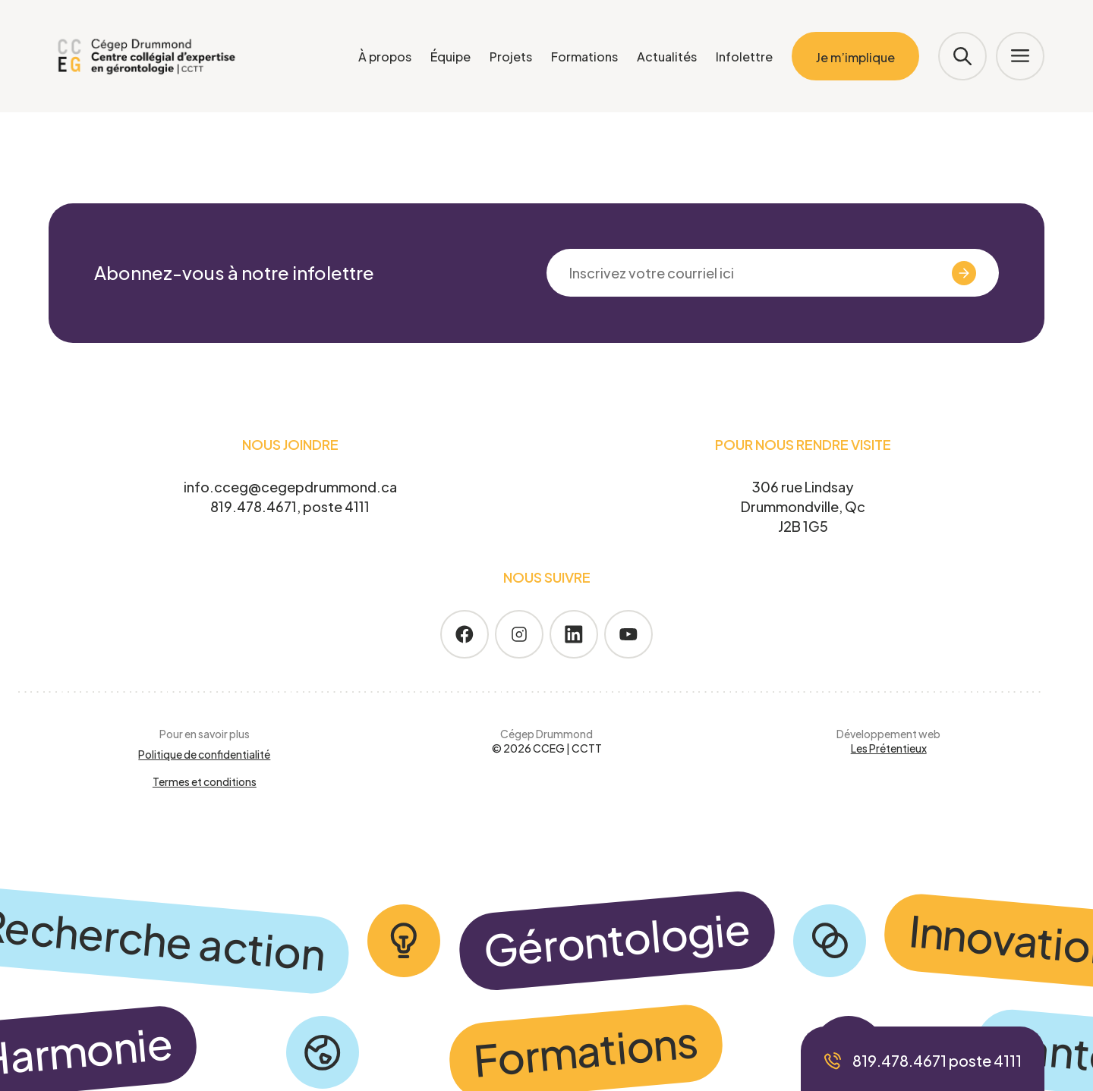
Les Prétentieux (889, 748)
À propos (384, 56)
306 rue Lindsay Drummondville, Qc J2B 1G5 (803, 506)
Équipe (450, 56)
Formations (584, 56)
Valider (936, 273)
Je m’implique (855, 57)
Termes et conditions (205, 781)
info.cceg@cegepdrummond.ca (290, 486)
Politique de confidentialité (204, 754)
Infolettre (744, 56)
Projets (511, 56)
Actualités (667, 56)
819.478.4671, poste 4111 (290, 506)
